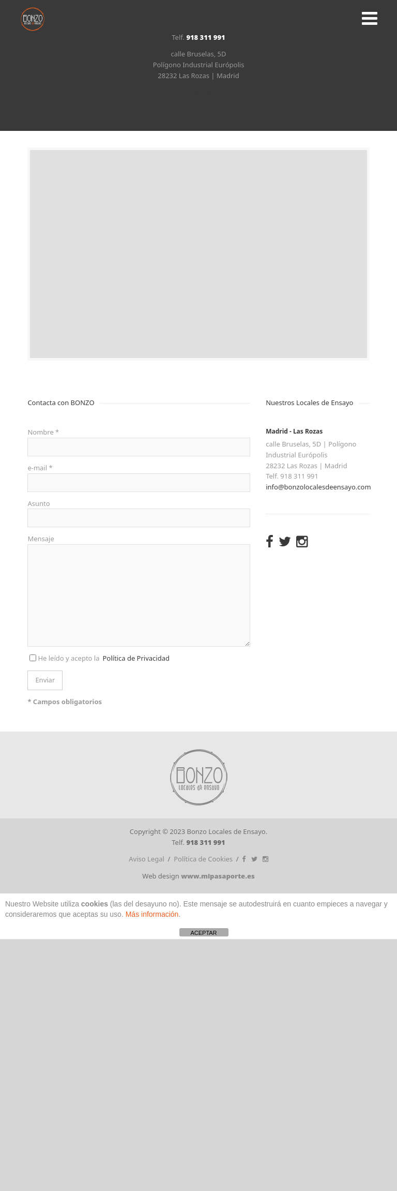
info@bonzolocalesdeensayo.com (318, 487)
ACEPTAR (203, 933)
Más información (152, 914)
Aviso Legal (146, 859)
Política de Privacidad (135, 658)
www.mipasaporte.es (218, 876)
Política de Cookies (203, 859)
